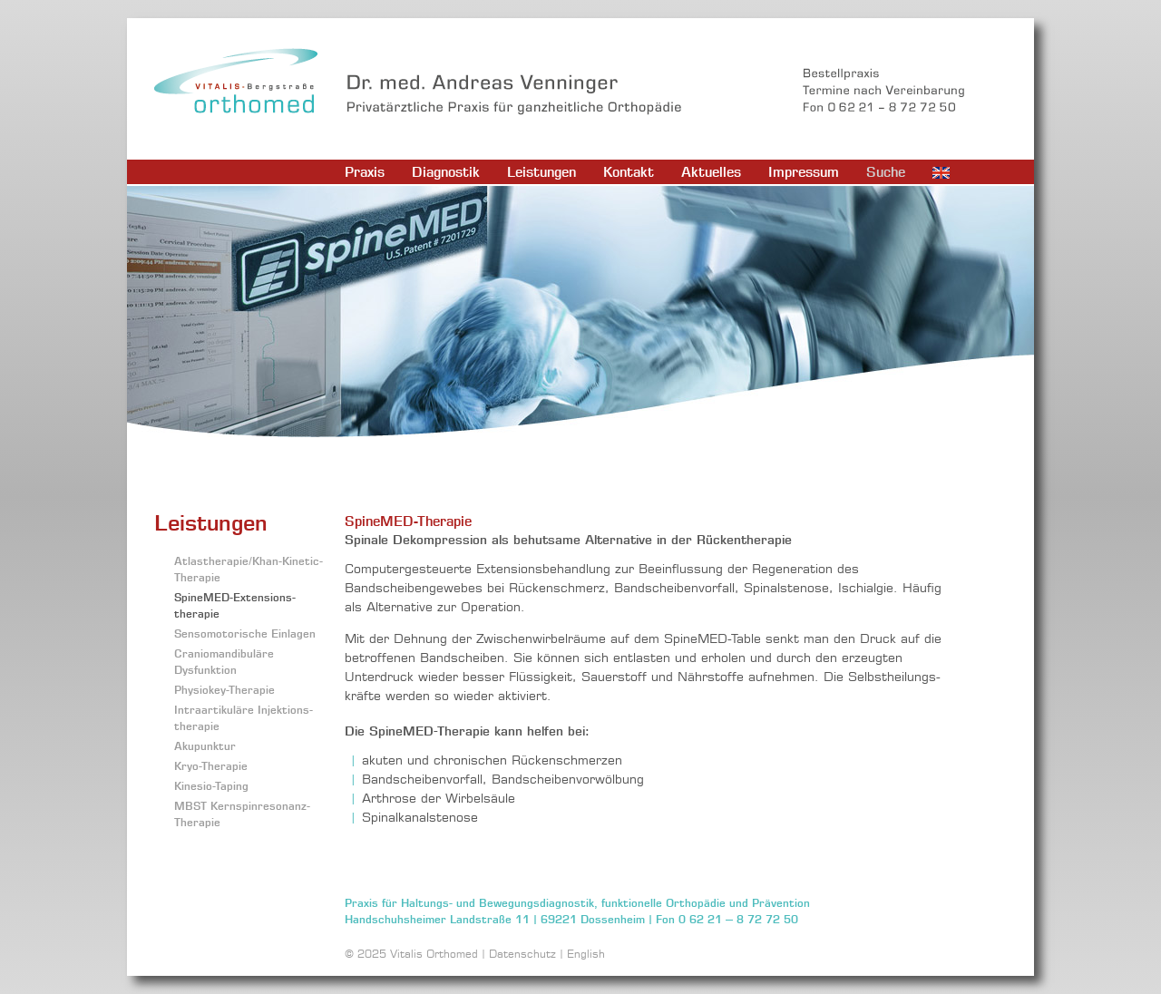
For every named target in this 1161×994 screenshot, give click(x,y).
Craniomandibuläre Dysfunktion (224, 662)
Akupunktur (205, 746)
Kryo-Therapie (211, 766)
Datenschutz (522, 953)
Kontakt (628, 171)
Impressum (803, 171)
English (586, 953)
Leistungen (541, 171)
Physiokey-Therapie (224, 690)
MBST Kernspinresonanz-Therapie (242, 814)
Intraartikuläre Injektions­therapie (243, 718)
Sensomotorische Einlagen (245, 633)
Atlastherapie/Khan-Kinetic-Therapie (248, 569)
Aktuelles (711, 171)
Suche (885, 171)
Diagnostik (446, 171)
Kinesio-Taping (211, 786)
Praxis (365, 171)
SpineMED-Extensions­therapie (235, 605)
